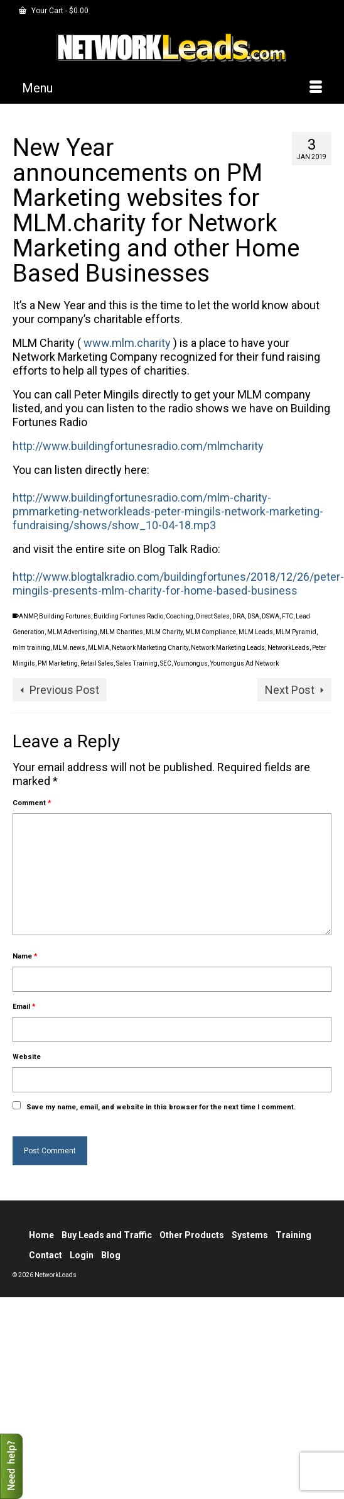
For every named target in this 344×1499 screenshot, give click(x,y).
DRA (238, 616)
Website (27, 1057)
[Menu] (172, 88)
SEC (165, 663)
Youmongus (191, 663)
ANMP (27, 616)
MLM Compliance (210, 632)
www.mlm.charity (127, 342)
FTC (287, 616)
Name (25, 956)
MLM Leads (256, 632)
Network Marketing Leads (228, 647)
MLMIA (98, 647)
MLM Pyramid (296, 632)
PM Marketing (58, 663)
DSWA (270, 616)
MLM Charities (121, 632)
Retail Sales (97, 663)
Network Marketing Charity (150, 647)
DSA (253, 616)
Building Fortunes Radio (128, 616)
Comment (32, 803)
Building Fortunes (65, 616)
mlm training (31, 647)
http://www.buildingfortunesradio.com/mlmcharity (138, 446)
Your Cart (54, 10)
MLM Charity (164, 632)
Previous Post (64, 689)
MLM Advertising (72, 632)
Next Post (289, 689)
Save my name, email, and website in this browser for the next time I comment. (161, 1107)
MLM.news (69, 647)
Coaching (179, 616)
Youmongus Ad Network (244, 663)
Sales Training (137, 663)
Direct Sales (213, 616)
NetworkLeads (288, 647)
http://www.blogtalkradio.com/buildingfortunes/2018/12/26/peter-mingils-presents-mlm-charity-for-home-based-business (178, 583)
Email (24, 1006)
